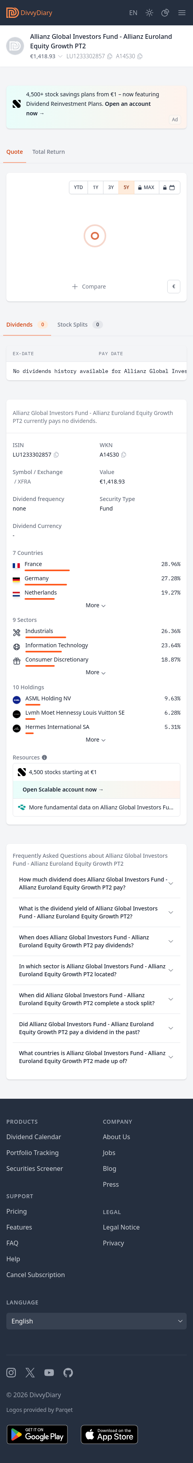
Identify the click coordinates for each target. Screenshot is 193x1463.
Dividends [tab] (27, 325)
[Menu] (182, 13)
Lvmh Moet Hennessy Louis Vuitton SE (75, 712)
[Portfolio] (165, 13)
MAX (146, 187)
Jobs (109, 1152)
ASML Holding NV (48, 698)
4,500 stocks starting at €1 (63, 772)
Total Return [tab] (48, 151)
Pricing (16, 1211)
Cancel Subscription (35, 1274)
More (96, 605)
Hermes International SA (57, 727)
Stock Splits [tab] (80, 325)
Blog (110, 1168)
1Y (95, 187)
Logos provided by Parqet (39, 1409)
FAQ (12, 1243)
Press (111, 1184)
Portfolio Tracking (32, 1152)
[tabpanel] (96, 237)
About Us (116, 1136)
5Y (126, 187)
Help (13, 1259)
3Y (111, 187)
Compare (88, 287)
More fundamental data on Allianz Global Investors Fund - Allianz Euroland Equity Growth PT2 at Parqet (101, 807)
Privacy (113, 1243)
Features (19, 1227)
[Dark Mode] (149, 13)
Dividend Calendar (33, 1136)
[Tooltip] (44, 757)
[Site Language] (133, 12)
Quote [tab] (14, 151)
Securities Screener (34, 1168)
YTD (78, 187)
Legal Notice (121, 1227)
